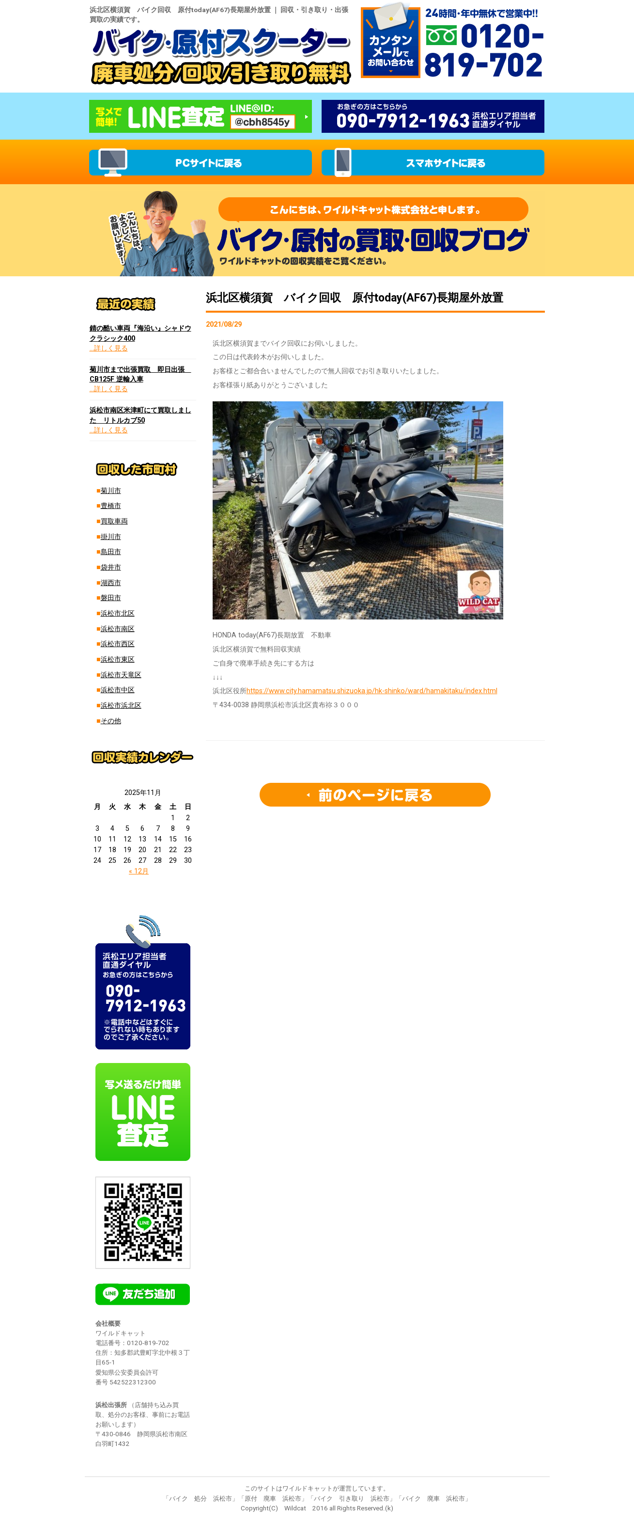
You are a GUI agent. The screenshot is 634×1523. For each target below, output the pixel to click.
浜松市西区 (118, 644)
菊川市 (111, 491)
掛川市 (111, 537)
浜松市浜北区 (121, 705)
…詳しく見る (109, 348)
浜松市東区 (118, 659)
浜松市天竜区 (121, 675)
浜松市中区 (118, 690)
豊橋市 (111, 506)
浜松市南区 (118, 629)
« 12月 (139, 871)
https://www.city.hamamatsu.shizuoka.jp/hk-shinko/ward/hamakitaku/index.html (372, 691)
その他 (111, 721)
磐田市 (111, 598)
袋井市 (111, 567)
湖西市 (111, 583)
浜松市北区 (118, 613)
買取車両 (114, 521)
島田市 (111, 552)
